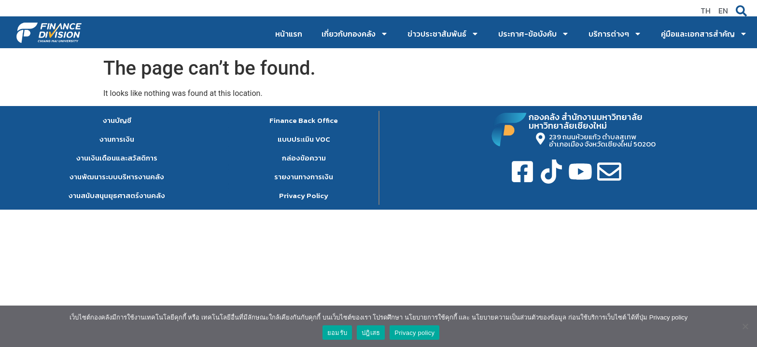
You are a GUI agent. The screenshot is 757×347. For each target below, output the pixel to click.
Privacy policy (414, 332)
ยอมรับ (337, 332)
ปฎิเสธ (371, 332)
